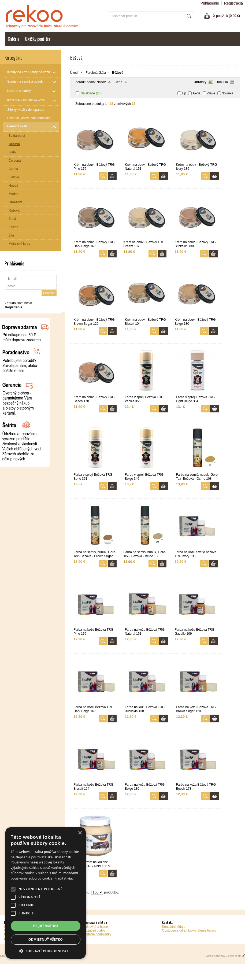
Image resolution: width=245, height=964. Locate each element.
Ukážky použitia (37, 39)
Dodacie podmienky (97, 934)
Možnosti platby (94, 930)
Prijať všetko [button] (45, 926)
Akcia (196, 93)
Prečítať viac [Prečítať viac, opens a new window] (63, 878)
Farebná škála (96, 73)
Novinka (227, 93)
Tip (184, 93)
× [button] (80, 833)
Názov (101, 82)
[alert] (45, 893)
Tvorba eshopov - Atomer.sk (224, 956)
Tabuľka (222, 82)
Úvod (74, 73)
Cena (118, 82)
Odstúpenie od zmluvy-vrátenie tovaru (189, 930)
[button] (45, 950)
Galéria (14, 39)
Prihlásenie (210, 3)
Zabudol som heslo (18, 303)
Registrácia (233, 3)
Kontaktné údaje (173, 927)
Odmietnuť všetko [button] (45, 939)
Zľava (211, 93)
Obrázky (200, 82)
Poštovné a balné (95, 927)
